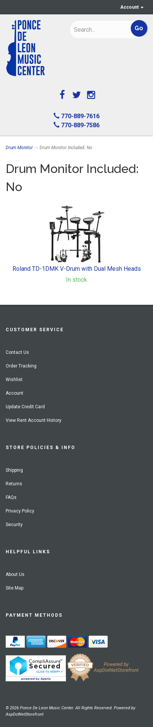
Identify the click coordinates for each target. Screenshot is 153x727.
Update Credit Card (25, 406)
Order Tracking (21, 366)
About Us (15, 574)
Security (14, 524)
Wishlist (14, 379)
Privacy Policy (20, 511)
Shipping (14, 470)
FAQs (11, 497)
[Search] (96, 29)
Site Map (14, 588)
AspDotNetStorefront (24, 714)
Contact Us (17, 352)
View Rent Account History (33, 420)
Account (132, 7)
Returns (14, 483)
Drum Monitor (19, 147)
